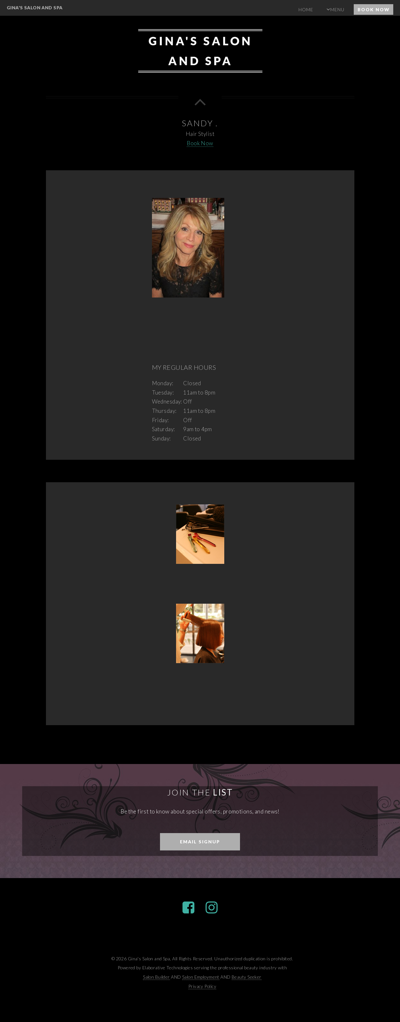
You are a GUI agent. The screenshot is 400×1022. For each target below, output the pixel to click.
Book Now (374, 9)
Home (305, 9)
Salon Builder (156, 977)
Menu (337, 9)
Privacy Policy (202, 986)
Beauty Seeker (247, 977)
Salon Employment (200, 977)
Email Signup (200, 841)
